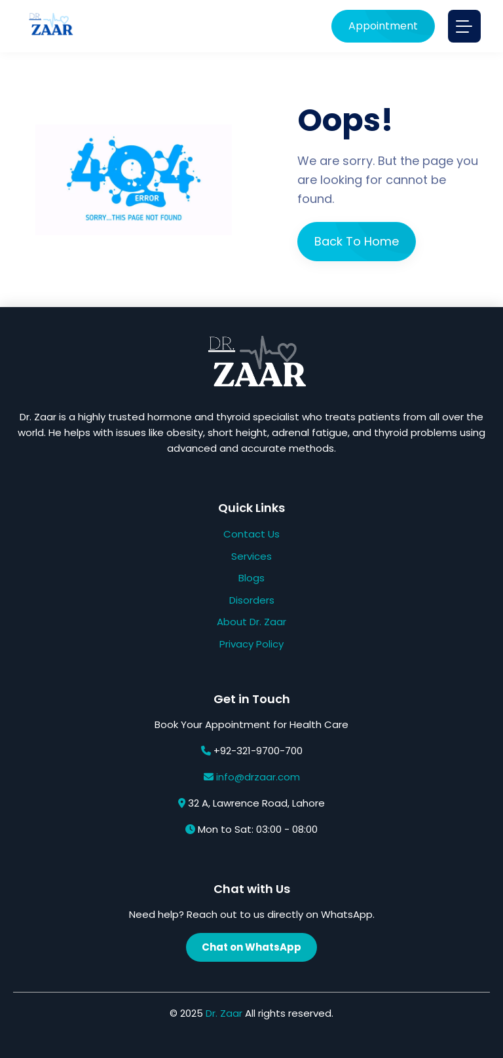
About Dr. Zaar (251, 622)
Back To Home (356, 241)
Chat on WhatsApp (251, 947)
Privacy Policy (251, 644)
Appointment (383, 25)
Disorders (251, 600)
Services (251, 556)
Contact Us (251, 534)
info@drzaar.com (258, 777)
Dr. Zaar (224, 1013)
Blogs (251, 578)
